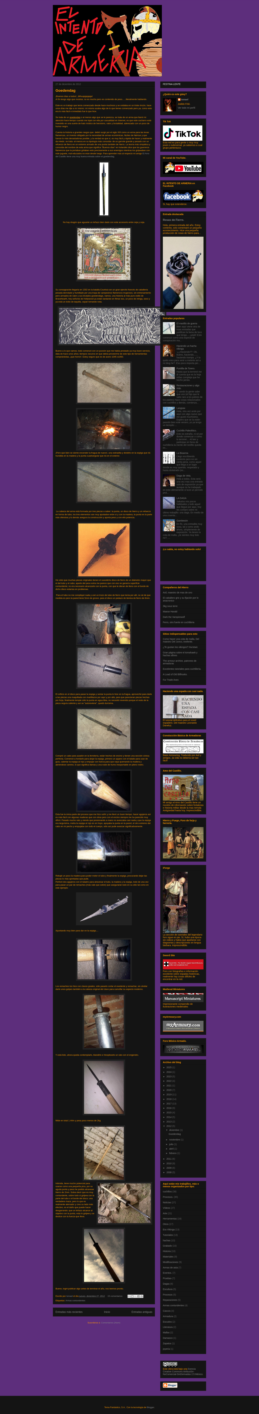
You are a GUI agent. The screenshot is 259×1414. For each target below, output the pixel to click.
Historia (167, 1251)
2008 (169, 1172)
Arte (165, 1213)
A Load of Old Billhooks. (175, 674)
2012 (169, 1126)
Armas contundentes (75, 1300)
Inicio (107, 1312)
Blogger (150, 1407)
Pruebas (167, 1278)
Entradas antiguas (141, 1312)
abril (171, 1148)
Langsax (181, 408)
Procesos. (168, 1197)
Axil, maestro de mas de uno (177, 592)
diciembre (174, 1130)
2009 (169, 1168)
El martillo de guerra (187, 323)
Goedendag (65, 90)
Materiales (168, 1256)
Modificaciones (170, 1262)
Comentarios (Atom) (110, 1322)
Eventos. (167, 1273)
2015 (169, 1112)
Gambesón (182, 520)
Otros (165, 1224)
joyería (166, 1349)
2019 (169, 1094)
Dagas (166, 1283)
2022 (169, 1081)
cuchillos (167, 1191)
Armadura (168, 1316)
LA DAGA (181, 498)
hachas (166, 1240)
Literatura (168, 1327)
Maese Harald (170, 611)
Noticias (167, 1202)
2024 (169, 1072)
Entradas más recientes (69, 1312)
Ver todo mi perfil (186, 107)
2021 (169, 1085)
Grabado (167, 1245)
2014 (169, 1117)
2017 (169, 1103)
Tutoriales (168, 1235)
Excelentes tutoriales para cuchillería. (182, 669)
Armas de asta (170, 1267)
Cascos (167, 1311)
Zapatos (167, 1343)
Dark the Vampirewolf (174, 617)
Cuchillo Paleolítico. (187, 430)
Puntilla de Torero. (186, 368)
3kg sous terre (170, 606)
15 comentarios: (115, 1296)
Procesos (167, 1294)
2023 (169, 1076)
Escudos (167, 1321)
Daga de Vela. (184, 475)
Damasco (168, 1338)
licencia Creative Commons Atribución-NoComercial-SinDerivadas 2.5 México (183, 1371)
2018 (169, 1099)
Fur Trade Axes (171, 679)
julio (171, 1144)
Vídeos (166, 1208)
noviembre (175, 1139)
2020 (169, 1090)
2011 (169, 1158)
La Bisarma (182, 453)
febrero (173, 1153)
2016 (169, 1108)
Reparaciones (170, 1300)
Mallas (166, 1332)
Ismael (184, 99)
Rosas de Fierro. (173, 219)
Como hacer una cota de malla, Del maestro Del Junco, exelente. (181, 640)
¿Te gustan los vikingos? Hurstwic (180, 647)
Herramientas (170, 1218)
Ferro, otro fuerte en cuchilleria (178, 622)
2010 (169, 1163)
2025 (169, 1067)
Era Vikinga (169, 1229)
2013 (169, 1121)
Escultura (167, 1289)
